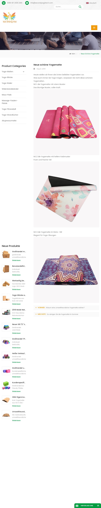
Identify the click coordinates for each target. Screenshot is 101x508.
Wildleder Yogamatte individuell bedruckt (18, 417)
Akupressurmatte (9, 120)
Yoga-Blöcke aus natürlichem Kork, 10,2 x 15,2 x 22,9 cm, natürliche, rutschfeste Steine (19, 179)
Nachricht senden (32, 391)
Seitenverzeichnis (65, 500)
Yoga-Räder (7, 83)
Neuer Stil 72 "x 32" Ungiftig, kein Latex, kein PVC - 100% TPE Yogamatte (19, 208)
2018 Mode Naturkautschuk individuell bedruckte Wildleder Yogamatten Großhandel (19, 193)
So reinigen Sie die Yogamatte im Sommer (62, 314)
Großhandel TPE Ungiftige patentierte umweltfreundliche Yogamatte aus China (19, 222)
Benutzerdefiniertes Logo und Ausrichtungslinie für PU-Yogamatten (18, 425)
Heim (72, 54)
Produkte (34, 497)
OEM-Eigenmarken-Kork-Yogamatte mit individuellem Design (19, 281)
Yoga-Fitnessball (9, 109)
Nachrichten (19, 500)
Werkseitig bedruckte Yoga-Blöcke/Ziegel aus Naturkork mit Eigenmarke (19, 164)
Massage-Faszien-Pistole (10, 102)
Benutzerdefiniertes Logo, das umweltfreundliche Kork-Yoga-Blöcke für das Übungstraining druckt (19, 150)
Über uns (54, 497)
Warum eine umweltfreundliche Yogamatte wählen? (65, 308)
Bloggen (41, 500)
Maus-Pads (6, 94)
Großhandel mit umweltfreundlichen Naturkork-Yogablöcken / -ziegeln (19, 135)
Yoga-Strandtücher (10, 114)
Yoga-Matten (7, 71)
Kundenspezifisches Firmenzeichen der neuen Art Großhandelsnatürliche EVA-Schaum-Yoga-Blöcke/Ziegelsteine (19, 266)
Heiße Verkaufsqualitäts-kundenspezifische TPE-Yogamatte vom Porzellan (19, 237)
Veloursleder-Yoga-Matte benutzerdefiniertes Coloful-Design (18, 409)
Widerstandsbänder (10, 89)
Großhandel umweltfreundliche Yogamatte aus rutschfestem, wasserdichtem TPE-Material (19, 251)
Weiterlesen (16, 144)
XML (86, 500)
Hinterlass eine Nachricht (87, 506)
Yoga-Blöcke (7, 77)
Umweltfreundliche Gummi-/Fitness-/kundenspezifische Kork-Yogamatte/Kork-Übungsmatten (19, 295)
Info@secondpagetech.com (41, 3)
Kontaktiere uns (78, 497)
